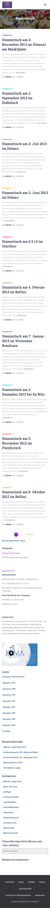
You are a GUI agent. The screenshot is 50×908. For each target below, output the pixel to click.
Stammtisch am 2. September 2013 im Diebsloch (17, 98)
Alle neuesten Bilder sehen (13, 541)
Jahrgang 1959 (8, 695)
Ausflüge (7, 792)
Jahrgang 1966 (8, 719)
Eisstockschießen (11, 797)
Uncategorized (9, 823)
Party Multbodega (11, 807)
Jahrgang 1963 (8, 707)
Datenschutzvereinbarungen (18, 895)
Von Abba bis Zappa (12, 768)
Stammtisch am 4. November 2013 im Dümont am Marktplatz (24, 44)
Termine (31, 882)
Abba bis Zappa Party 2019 (14, 747)
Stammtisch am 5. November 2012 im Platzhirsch (17, 443)
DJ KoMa (6, 731)
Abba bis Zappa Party (12, 781)
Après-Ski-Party (10, 787)
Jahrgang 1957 (8, 683)
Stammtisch (7, 35)
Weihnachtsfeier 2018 (12, 763)
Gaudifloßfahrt (9, 802)
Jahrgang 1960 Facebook (13, 677)
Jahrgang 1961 (8, 701)
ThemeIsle (34, 902)
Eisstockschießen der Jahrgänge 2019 (20, 757)
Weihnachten (9, 828)
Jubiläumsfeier (25, 889)
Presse (42, 882)
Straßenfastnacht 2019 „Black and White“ (21, 752)
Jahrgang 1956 (8, 725)
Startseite (9, 882)
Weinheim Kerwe (10, 833)
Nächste (29, 535)
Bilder (21, 882)
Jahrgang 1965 (8, 713)
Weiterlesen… (21, 72)
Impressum (40, 895)
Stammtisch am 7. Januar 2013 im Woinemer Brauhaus (23, 341)
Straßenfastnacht (10, 818)
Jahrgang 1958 (8, 689)
